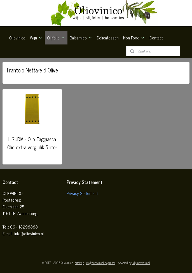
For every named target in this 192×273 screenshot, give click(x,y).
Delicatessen (108, 37)
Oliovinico (17, 37)
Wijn (36, 37)
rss (88, 262)
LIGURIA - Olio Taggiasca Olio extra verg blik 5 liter (32, 143)
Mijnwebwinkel (141, 262)
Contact (156, 37)
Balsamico (81, 37)
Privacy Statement (82, 193)
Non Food (134, 37)
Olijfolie (56, 37)
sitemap (79, 262)
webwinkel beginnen (103, 262)
